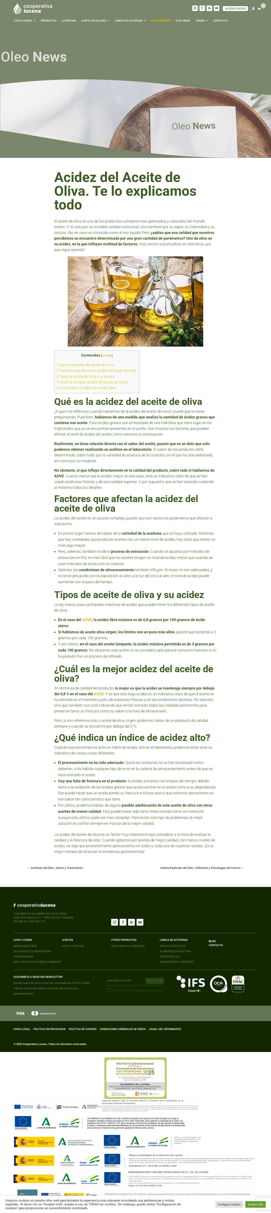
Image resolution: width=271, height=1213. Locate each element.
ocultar (107, 355)
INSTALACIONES (23, 956)
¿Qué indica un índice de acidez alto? (87, 388)
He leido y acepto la (134, 990)
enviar (155, 980)
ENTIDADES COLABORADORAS (32, 951)
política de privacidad (149, 990)
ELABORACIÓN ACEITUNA (175, 951)
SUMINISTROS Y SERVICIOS (177, 961)
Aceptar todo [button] (255, 1204)
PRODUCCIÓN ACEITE (173, 946)
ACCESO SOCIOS (235, 8)
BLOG (212, 941)
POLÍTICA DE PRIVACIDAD (49, 1029)
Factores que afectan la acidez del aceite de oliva (97, 370)
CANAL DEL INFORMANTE (165, 1029)
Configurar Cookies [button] (229, 1204)
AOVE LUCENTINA (73, 946)
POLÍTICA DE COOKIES (83, 1029)
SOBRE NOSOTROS (25, 946)
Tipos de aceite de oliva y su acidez (86, 376)
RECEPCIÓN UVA (170, 956)
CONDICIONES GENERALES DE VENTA (123, 1029)
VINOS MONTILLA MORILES (128, 946)
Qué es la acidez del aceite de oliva (86, 365)
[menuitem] (24, 21)
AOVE (87, 619)
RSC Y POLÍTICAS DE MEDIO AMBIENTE (37, 961)
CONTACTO (216, 945)
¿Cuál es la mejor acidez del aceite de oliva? (93, 382)
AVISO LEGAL (22, 1029)
